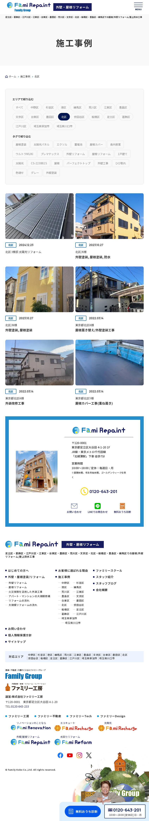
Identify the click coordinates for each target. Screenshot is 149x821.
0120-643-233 (20, 704)
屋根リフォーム (18, 586)
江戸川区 (81, 612)
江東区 (80, 590)
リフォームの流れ (19, 599)
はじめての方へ (18, 569)
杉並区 (80, 581)
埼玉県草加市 (69, 617)
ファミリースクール (109, 569)
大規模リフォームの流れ (23, 603)
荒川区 (65, 590)
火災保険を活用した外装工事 (25, 590)
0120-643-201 (127, 810)
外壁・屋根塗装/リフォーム (26, 575)
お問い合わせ (17, 627)
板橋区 (65, 608)
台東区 (65, 599)
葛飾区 (65, 612)
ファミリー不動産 (49, 714)
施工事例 (25, 76)
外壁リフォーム (18, 581)
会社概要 (102, 588)
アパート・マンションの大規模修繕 (29, 594)
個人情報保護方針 (20, 634)
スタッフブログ (106, 581)
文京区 (80, 594)
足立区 (80, 608)
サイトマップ (17, 640)
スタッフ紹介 (105, 575)
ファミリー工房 (18, 714)
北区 (11, 250)
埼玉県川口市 (73, 621)
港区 (64, 586)
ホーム (12, 76)
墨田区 (80, 599)
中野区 (65, 581)
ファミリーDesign (112, 714)
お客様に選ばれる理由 (73, 569)
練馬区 (77, 586)
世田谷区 (79, 603)
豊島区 (65, 594)
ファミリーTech (81, 714)
